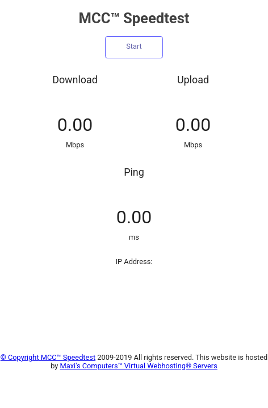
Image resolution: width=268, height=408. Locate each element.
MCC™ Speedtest (67, 357)
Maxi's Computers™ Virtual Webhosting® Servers (138, 366)
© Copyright (20, 357)
